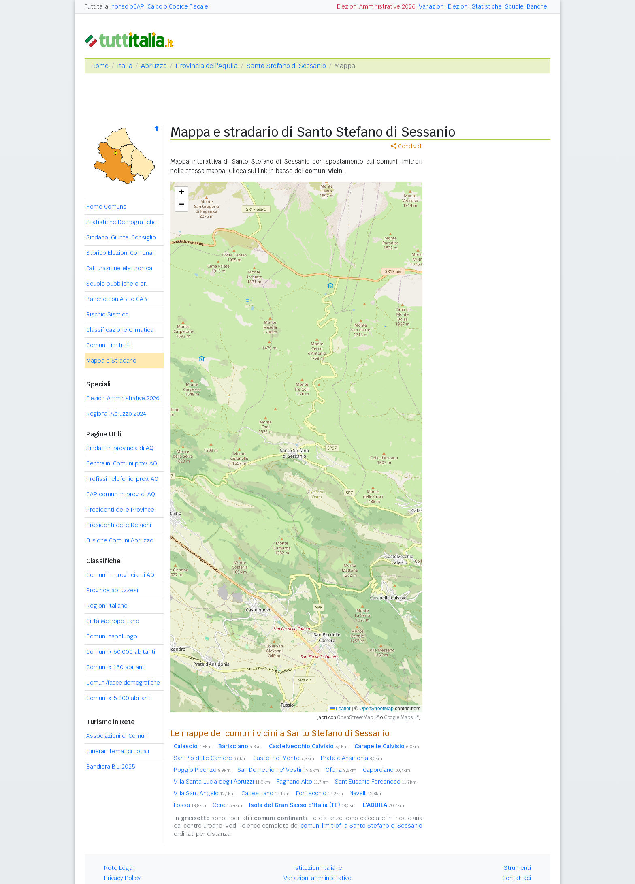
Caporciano (386, 769)
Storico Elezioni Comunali (120, 252)
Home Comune (106, 206)
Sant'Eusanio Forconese (376, 781)
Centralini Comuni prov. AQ (121, 463)
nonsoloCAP (127, 6)
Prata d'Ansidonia (351, 758)
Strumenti (517, 867)
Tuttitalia (96, 6)
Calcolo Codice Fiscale (177, 6)
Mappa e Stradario (111, 360)
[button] (181, 193)
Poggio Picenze (202, 769)
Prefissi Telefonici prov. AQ (122, 479)
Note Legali (119, 867)
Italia (124, 66)
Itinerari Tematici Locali (117, 751)
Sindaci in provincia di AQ (119, 448)
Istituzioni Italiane (317, 867)
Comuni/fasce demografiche (123, 682)
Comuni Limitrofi (108, 345)
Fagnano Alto (302, 781)
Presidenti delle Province (120, 509)
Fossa (190, 805)
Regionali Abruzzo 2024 (116, 413)
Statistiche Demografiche (121, 222)
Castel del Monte (283, 758)
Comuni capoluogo (111, 636)
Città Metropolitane (112, 621)
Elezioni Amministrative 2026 (376, 6)
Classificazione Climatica (119, 329)
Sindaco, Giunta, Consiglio (121, 237)
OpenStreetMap (376, 708)
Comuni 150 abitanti (116, 667)
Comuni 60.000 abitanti (120, 652)
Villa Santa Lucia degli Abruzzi (222, 781)
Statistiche (487, 6)
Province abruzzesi (112, 590)
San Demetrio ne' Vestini (278, 769)
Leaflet (340, 708)
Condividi (406, 146)
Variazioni (432, 6)
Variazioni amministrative (317, 878)
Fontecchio (319, 793)
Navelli (366, 793)
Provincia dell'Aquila (206, 66)
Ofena (341, 769)
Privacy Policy (122, 878)
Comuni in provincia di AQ (120, 575)
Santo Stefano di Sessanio (286, 66)
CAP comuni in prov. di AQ (120, 494)
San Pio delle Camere (210, 758)
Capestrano (265, 793)
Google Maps (398, 717)
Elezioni (458, 6)
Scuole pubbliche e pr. (116, 283)
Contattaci (516, 878)
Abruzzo (154, 66)
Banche (537, 6)
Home (100, 66)
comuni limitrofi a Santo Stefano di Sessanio (361, 825)
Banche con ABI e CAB (116, 299)
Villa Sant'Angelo (204, 793)
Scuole (514, 6)
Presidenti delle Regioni (118, 525)
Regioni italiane (107, 605)
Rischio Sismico (107, 314)
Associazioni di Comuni (117, 735)
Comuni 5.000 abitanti (118, 698)
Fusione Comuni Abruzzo (119, 540)
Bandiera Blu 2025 (110, 766)
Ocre (227, 805)
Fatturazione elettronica (119, 268)
